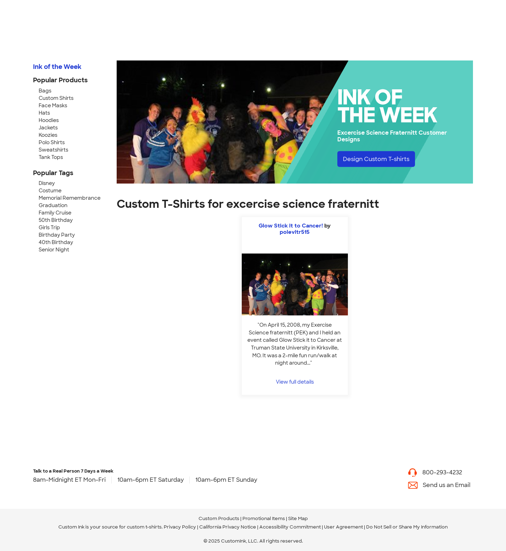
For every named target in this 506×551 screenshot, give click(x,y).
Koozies (48, 135)
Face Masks (53, 105)
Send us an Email (447, 485)
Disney (47, 183)
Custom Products (219, 518)
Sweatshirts (53, 150)
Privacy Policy (180, 527)
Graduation (53, 205)
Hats (44, 113)
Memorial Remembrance (69, 198)
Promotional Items (263, 518)
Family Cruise (55, 213)
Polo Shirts (52, 142)
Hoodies (49, 120)
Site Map (298, 518)
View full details (295, 381)
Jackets (48, 127)
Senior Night (54, 249)
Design (376, 158)
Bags (45, 91)
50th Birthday (56, 220)
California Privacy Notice (227, 527)
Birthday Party (57, 235)
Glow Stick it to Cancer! (291, 225)
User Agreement (343, 527)
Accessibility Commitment (290, 527)
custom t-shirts (144, 527)
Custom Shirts (56, 98)
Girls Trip (49, 227)
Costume (50, 190)
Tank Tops (51, 157)
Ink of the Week (57, 67)
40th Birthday (56, 242)
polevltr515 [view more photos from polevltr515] (295, 232)
